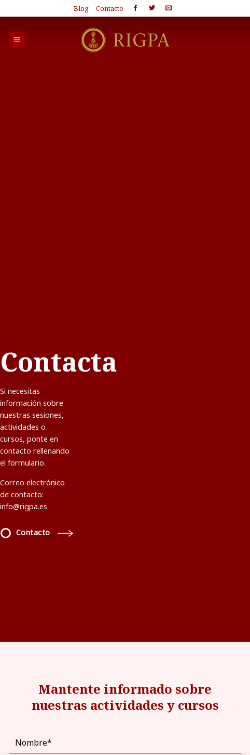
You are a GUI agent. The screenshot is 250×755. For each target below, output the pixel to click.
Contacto (109, 8)
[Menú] (17, 40)
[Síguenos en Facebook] (135, 8)
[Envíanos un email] (168, 8)
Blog (81, 8)
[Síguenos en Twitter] (152, 8)
